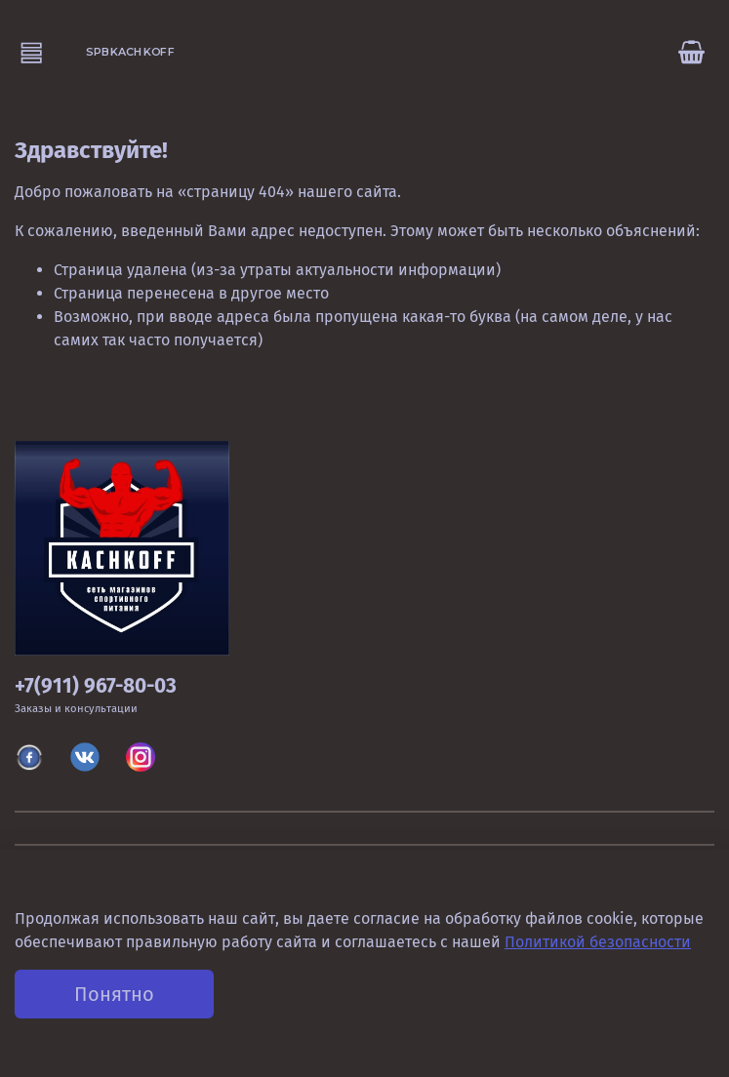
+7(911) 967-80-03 (96, 686)
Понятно (114, 994)
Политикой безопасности (598, 942)
